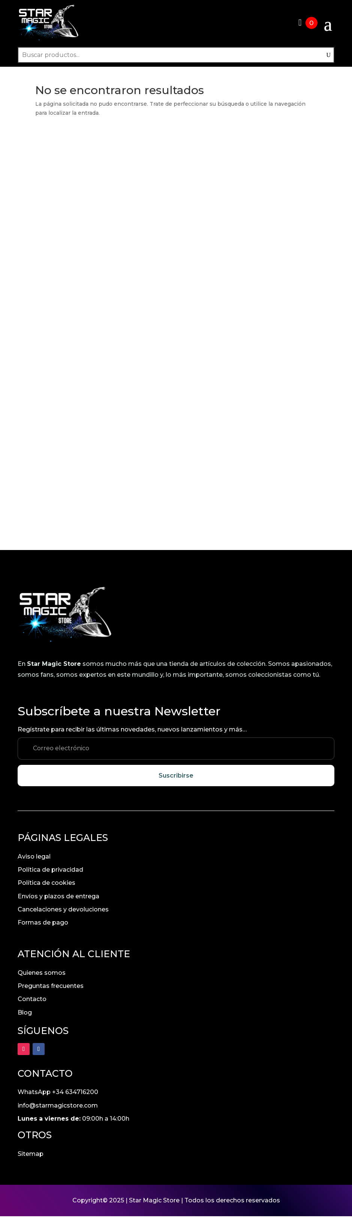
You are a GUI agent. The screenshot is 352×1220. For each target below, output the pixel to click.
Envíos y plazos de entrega (58, 900)
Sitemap (30, 1157)
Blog (25, 1016)
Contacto (32, 1002)
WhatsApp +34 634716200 (58, 1095)
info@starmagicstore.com (58, 1109)
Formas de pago (43, 926)
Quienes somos (42, 976)
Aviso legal (34, 860)
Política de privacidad (50, 873)
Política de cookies (46, 886)
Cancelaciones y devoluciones (63, 913)
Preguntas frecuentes (51, 989)
